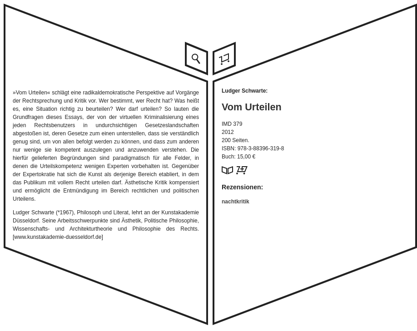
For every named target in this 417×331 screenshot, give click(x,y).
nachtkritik (235, 201)
